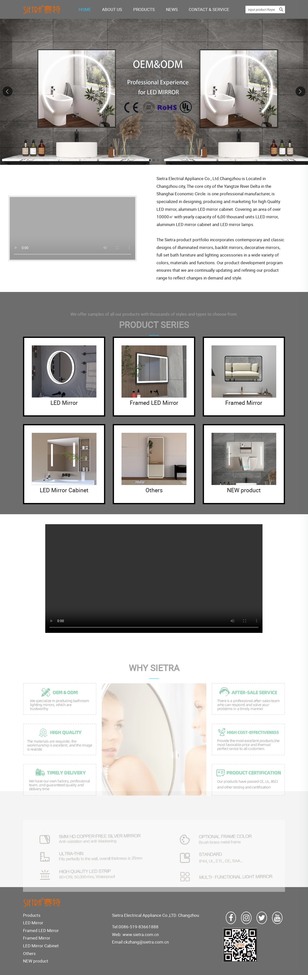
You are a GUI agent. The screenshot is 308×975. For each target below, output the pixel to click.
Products (31, 915)
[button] (150, 160)
